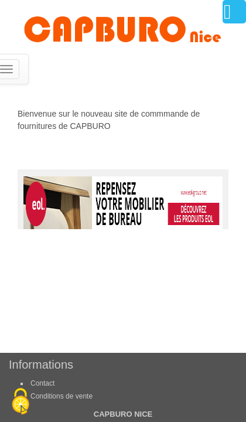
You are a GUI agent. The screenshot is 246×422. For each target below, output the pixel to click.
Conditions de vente (61, 396)
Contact (42, 383)
